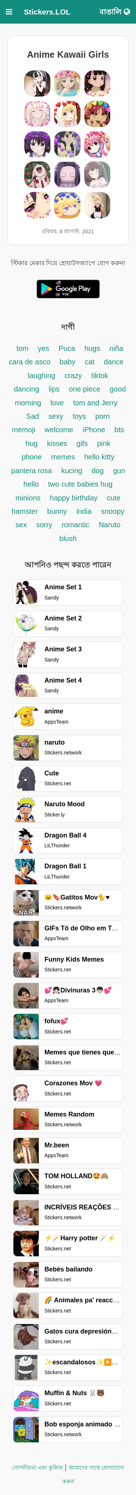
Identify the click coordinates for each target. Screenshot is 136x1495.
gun (119, 471)
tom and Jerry (95, 403)
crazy (73, 376)
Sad (32, 416)
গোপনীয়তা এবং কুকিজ (37, 1468)
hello (31, 484)
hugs (93, 348)
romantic (76, 525)
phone (31, 457)
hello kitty (99, 457)
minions (28, 498)
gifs (82, 443)
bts (119, 430)
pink (104, 443)
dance (114, 362)
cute (113, 498)
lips (54, 389)
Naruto (109, 525)
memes (63, 457)
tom (22, 348)
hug (32, 443)
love (57, 403)
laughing (42, 376)
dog (97, 471)
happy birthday (75, 498)
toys (79, 416)
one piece (84, 389)
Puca (66, 348)
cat (90, 362)
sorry (44, 525)
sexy (55, 416)
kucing (71, 471)
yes (43, 348)
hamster (25, 511)
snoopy (112, 511)
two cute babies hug (80, 484)
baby (67, 362)
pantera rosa (31, 471)
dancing (26, 389)
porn (102, 416)
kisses (58, 443)
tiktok (99, 376)
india (83, 511)
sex (21, 525)
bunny (57, 511)
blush (68, 538)
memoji (23, 430)
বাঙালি (114, 12)
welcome (59, 430)
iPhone (95, 430)
